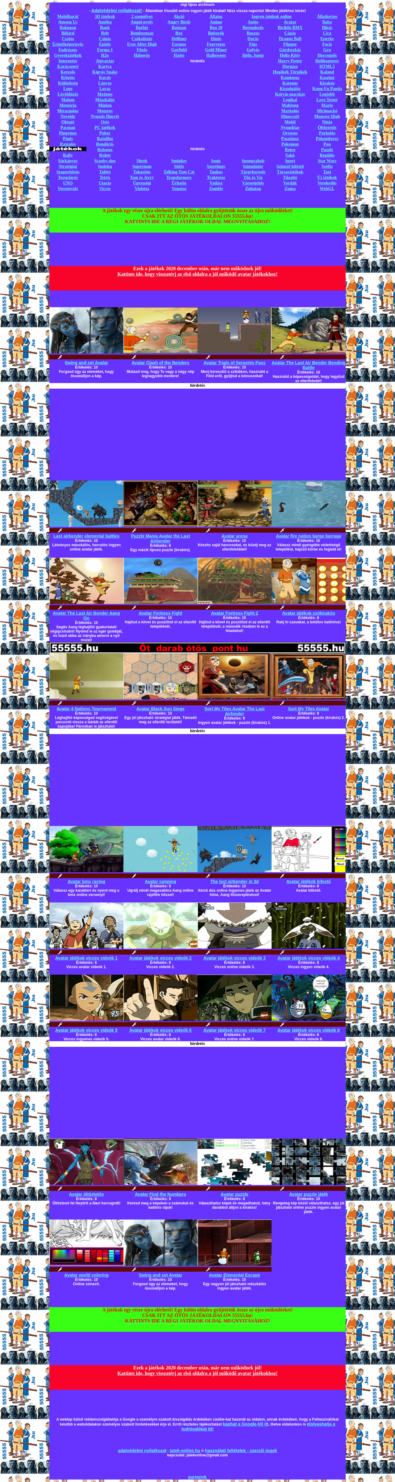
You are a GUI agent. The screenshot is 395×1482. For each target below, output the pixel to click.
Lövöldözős (67, 94)
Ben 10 (216, 27)
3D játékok (105, 16)
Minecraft (290, 116)
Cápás (290, 33)
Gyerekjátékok (67, 55)
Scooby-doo (104, 161)
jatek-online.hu (185, 1450)
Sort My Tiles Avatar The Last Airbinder (235, 711)
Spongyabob (253, 161)
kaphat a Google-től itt (245, 1424)
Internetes (68, 61)
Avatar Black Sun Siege (160, 708)
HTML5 (327, 66)
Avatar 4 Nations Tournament (86, 708)
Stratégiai (68, 166)
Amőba (105, 22)
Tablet (105, 172)
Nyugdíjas (290, 127)
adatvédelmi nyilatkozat (142, 1450)
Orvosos (290, 133)
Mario (327, 105)
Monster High (327, 116)
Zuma (290, 188)
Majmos (105, 94)
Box (178, 33)
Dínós (216, 38)
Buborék (216, 33)
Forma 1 (105, 49)
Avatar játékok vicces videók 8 (308, 1030)
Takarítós (142, 172)
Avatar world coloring (86, 1275)
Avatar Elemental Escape (234, 1275)
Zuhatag (253, 188)
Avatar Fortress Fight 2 (234, 613)
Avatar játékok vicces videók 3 (234, 958)
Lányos (105, 83)
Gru (327, 49)
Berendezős (253, 27)
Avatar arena (234, 536)
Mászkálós (105, 99)
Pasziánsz (290, 138)
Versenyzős (68, 188)
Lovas (104, 88)
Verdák (290, 183)
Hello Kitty (290, 55)
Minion (105, 105)
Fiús (253, 44)
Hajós (179, 55)
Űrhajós (179, 183)
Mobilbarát (67, 16)
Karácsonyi (67, 66)
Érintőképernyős (67, 44)
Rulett (104, 155)
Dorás (253, 38)
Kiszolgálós (290, 88)
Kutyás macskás (290, 94)
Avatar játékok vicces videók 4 (308, 958)
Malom (68, 99)
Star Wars (327, 161)
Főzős (142, 49)
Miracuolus (67, 111)
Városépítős (253, 183)
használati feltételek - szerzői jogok (241, 1450)
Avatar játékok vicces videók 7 (234, 1030)
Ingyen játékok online (272, 16)
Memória (67, 105)
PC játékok (104, 127)
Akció (179, 16)
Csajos (68, 38)
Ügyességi (142, 183)
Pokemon (290, 144)
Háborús (142, 55)
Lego (68, 88)
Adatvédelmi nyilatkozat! (116, 10)
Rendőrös (105, 144)
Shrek (142, 161)
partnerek (197, 1477)
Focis (327, 44)
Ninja (327, 122)
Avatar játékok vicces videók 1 (86, 958)
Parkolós (327, 133)
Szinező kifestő (290, 166)
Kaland (327, 72)
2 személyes (142, 16)
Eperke (327, 38)
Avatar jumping (160, 881)
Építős (105, 44)
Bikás (327, 27)
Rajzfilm (105, 138)
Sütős (179, 166)
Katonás (290, 83)
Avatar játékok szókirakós (308, 613)
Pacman (67, 127)
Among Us (68, 22)
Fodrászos (68, 49)
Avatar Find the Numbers (160, 1194)
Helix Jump (253, 55)
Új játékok (327, 177)
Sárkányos (67, 161)
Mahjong (290, 105)
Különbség (68, 83)
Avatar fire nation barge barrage (308, 536)
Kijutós (68, 77)
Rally (68, 155)
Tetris (105, 177)
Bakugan (68, 27)
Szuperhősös (68, 172)
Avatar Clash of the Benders (160, 362)
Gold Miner (216, 49)
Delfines (179, 38)
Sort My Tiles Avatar (308, 708)
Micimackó (327, 111)
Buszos (253, 33)
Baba (327, 22)
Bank (105, 27)
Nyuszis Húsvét (105, 116)
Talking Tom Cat (179, 172)
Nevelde (67, 116)
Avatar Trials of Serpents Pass (234, 362)
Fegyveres (216, 44)
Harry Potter (290, 61)
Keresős (67, 72)
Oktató (67, 122)
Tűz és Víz (253, 177)
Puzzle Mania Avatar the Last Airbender (160, 538)
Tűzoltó (290, 177)
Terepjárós (68, 177)
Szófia (327, 166)
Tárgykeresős (253, 172)
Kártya (105, 66)
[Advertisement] (197, 107)
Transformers (179, 177)
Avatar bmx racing (86, 881)
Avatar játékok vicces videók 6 (160, 1030)
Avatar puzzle (234, 1194)
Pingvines (68, 133)
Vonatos (179, 188)
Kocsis (105, 77)
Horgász (290, 66)
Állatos (216, 16)
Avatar (290, 22)
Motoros (105, 111)
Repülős (327, 155)
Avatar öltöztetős (86, 1194)
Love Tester (327, 99)
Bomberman (142, 33)
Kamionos (290, 77)
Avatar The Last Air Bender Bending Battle (308, 365)
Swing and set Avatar (86, 362)
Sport (290, 161)
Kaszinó (327, 77)
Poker (104, 133)
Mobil (290, 122)
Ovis (105, 122)
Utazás (105, 183)
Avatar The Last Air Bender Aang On (86, 616)
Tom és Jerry (142, 177)
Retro (290, 149)
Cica (327, 33)
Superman (142, 166)
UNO (68, 183)
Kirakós (327, 83)
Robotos (104, 149)
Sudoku (105, 166)
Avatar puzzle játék (308, 1194)
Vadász (216, 183)
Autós (252, 22)
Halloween (216, 55)
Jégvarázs (105, 61)
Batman (179, 27)
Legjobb (327, 94)
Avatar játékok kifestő (308, 881)
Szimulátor (253, 166)
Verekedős (327, 183)
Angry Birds (179, 22)
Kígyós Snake (104, 72)
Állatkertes (327, 16)
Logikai (290, 99)
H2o (105, 55)
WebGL (327, 188)
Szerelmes (216, 166)
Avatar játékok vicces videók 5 (86, 1030)
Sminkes (179, 161)
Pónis (68, 138)
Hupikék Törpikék (290, 72)
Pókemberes (327, 138)
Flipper (290, 44)
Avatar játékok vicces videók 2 (160, 958)
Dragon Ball (290, 38)
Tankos (215, 172)
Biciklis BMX (290, 27)
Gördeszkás (290, 49)
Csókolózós (142, 38)
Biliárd (67, 33)
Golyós (253, 49)
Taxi (327, 172)
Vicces (105, 188)
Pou (327, 144)
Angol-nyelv (142, 22)
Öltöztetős (327, 127)
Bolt (105, 33)
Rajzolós (68, 144)
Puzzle (327, 149)
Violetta (142, 188)
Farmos (179, 44)
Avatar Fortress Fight (160, 613)
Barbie (142, 27)
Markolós (290, 111)
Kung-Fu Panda (327, 88)
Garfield (179, 49)
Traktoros (216, 177)
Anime (216, 22)
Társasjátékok (290, 172)
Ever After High (142, 44)
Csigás (105, 38)
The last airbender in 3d (234, 881)
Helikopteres (327, 61)
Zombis (216, 188)
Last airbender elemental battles (86, 536)
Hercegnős (327, 55)
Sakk (290, 155)
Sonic (216, 161)
